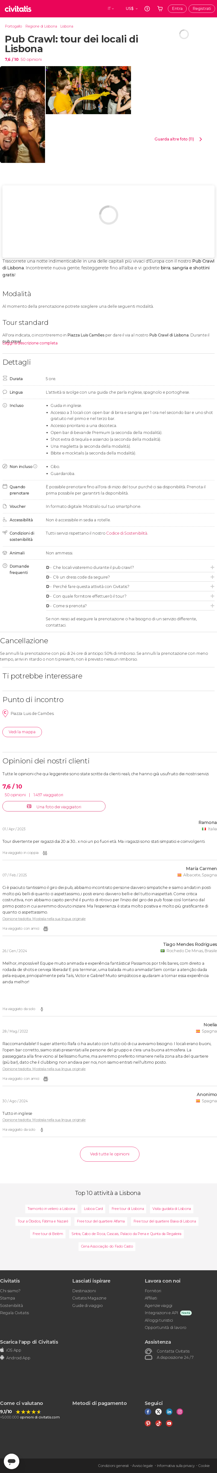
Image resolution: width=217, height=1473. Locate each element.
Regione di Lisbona (41, 26)
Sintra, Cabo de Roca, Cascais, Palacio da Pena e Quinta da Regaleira (126, 1234)
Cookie (204, 1466)
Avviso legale (142, 1466)
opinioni (34, 59)
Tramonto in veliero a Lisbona (51, 1209)
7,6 (11, 59)
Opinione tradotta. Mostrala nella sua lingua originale (44, 919)
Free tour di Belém (48, 1234)
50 (23, 59)
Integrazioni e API (161, 1313)
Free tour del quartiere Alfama (101, 1221)
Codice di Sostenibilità (126, 533)
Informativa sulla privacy (176, 1466)
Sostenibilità (11, 1305)
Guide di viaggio (87, 1305)
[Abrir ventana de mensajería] (11, 1461)
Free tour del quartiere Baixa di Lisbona (164, 1221)
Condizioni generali (113, 1466)
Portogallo (13, 26)
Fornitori (153, 1291)
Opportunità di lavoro (165, 1327)
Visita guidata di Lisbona (171, 1209)
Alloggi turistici (159, 1320)
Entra (177, 8)
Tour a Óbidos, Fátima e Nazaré (43, 1221)
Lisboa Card (93, 1209)
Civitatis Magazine (89, 1298)
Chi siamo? (10, 1291)
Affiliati (151, 1298)
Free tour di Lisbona (128, 1209)
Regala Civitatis (14, 1313)
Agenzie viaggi (158, 1305)
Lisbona (66, 26)
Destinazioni (84, 1291)
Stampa (7, 1298)
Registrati (202, 8)
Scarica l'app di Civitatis (29, 1342)
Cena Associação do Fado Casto (107, 1246)
